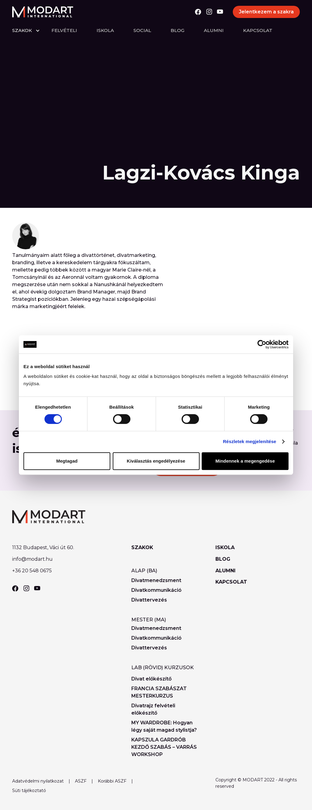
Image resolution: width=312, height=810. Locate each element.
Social (142, 30)
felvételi (64, 30)
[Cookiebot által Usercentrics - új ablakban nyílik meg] (262, 344)
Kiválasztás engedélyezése (156, 461)
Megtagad (66, 461)
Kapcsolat (257, 30)
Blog (177, 30)
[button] (31, 30)
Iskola (105, 30)
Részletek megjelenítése (249, 441)
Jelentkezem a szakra (266, 12)
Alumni (214, 30)
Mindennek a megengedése (245, 461)
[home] (42, 11)
